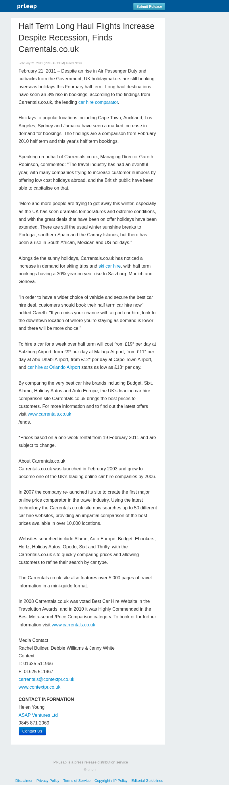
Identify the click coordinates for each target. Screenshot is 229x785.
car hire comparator (98, 102)
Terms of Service (77, 780)
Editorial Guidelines (147, 780)
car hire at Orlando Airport (54, 367)
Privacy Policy (47, 780)
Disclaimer (23, 780)
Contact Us (32, 731)
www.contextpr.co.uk (40, 687)
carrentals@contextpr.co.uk (46, 679)
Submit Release (149, 7)
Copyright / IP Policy (111, 780)
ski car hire (110, 266)
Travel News (74, 63)
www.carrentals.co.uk (49, 414)
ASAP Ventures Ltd (38, 715)
